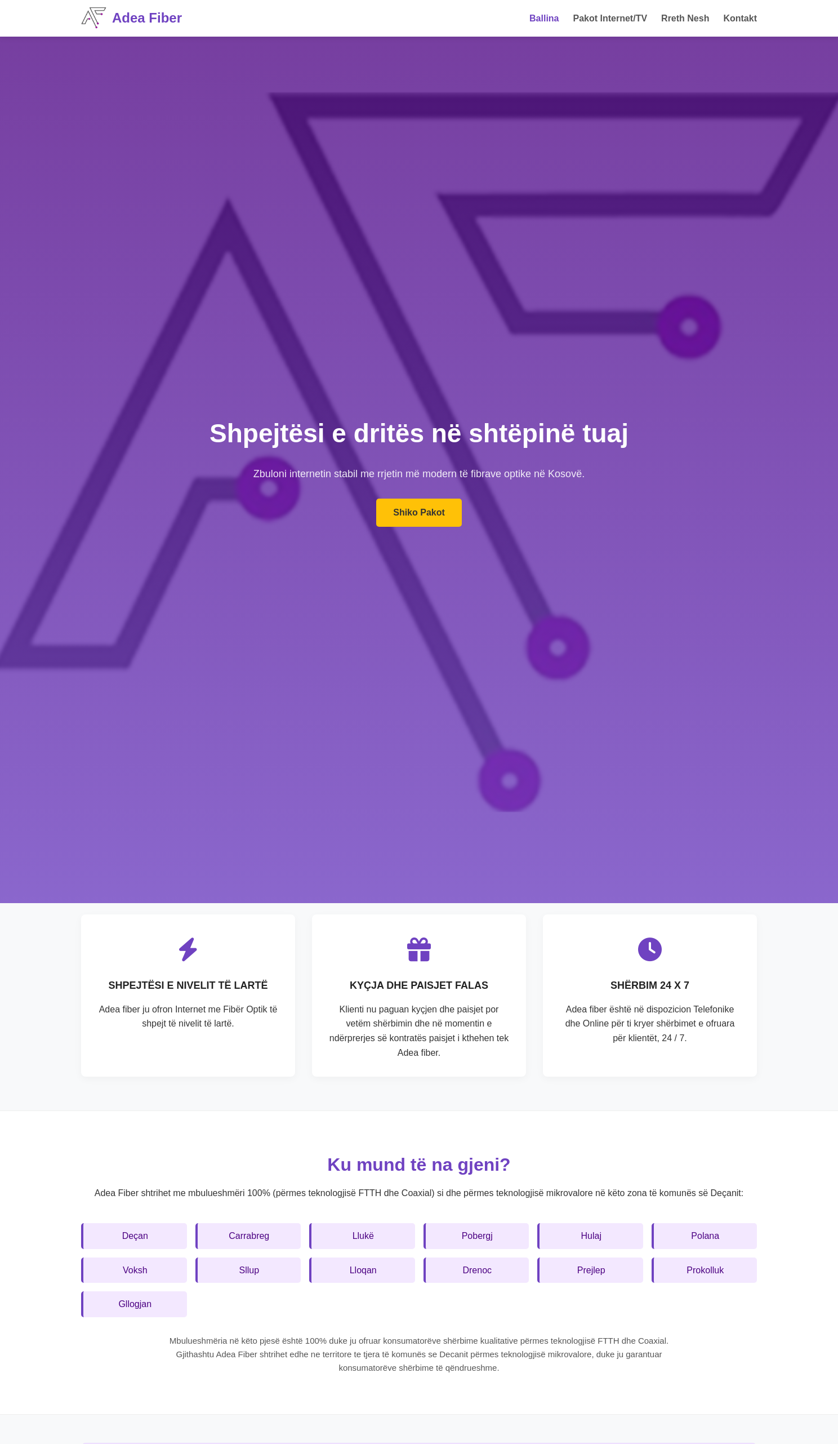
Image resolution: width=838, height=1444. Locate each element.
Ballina (544, 18)
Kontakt (740, 18)
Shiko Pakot (419, 512)
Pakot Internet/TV (610, 18)
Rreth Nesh (685, 18)
